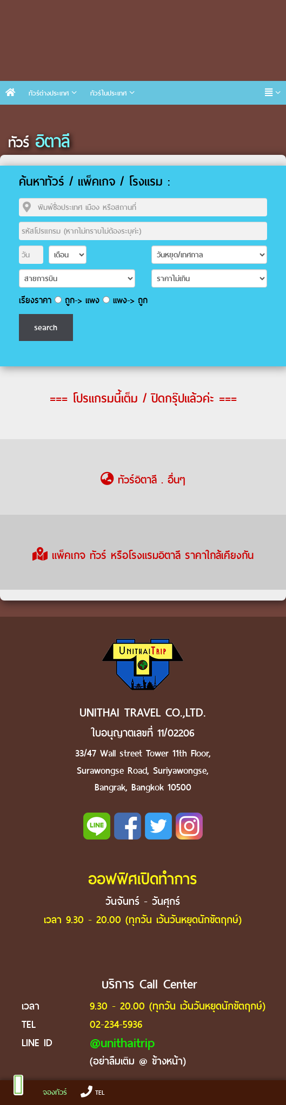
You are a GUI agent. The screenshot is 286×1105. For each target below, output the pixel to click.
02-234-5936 (116, 1024)
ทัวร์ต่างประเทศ (49, 93)
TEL (92, 1092)
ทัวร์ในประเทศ (108, 93)
